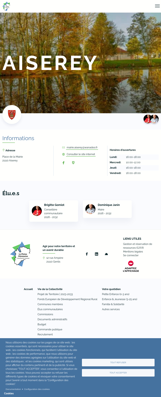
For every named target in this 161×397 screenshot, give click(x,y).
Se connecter (131, 255)
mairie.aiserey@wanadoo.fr (82, 147)
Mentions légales (133, 251)
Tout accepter (118, 372)
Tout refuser (118, 362)
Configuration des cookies (37, 389)
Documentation (13, 389)
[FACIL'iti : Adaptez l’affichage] (131, 266)
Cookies (9, 393)
